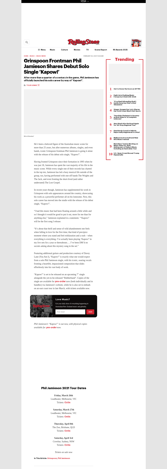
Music (52, 50)
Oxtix (67, 417)
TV (87, 50)
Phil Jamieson (64, 458)
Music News (41, 56)
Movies (77, 50)
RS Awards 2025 (120, 50)
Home (26, 56)
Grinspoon (52, 458)
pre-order (60, 281)
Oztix (67, 402)
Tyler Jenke (32, 85)
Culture (64, 50)
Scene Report (101, 50)
